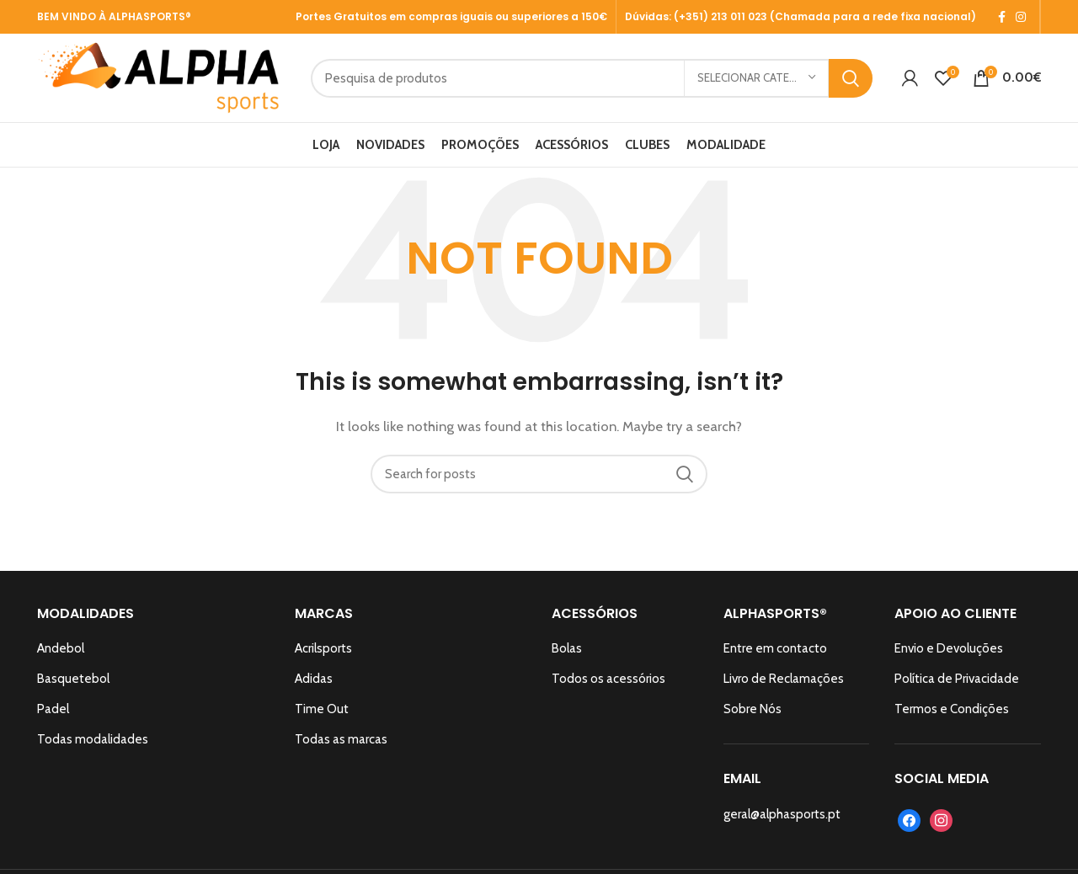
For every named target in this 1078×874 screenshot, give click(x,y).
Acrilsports (323, 648)
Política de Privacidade (956, 678)
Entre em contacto (775, 648)
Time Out (322, 709)
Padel (53, 709)
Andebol (60, 648)
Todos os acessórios (608, 678)
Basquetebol (73, 678)
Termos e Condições (951, 709)
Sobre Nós (752, 709)
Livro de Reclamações (783, 678)
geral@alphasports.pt (782, 814)
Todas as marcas (341, 739)
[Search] (592, 78)
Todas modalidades (92, 739)
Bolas (567, 648)
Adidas (314, 678)
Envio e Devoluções (948, 648)
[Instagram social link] (1021, 17)
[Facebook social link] (1002, 17)
